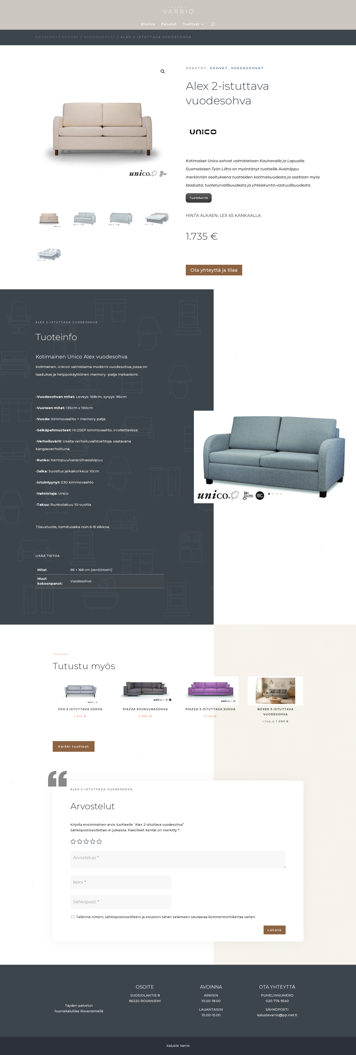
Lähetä (275, 930)
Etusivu (148, 24)
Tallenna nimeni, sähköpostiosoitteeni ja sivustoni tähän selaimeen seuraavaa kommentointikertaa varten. (166, 917)
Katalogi (46, 37)
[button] (163, 71)
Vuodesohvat (100, 37)
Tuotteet (191, 24)
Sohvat (70, 37)
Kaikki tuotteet (73, 746)
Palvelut (169, 24)
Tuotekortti (198, 198)
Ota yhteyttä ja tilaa (214, 270)
